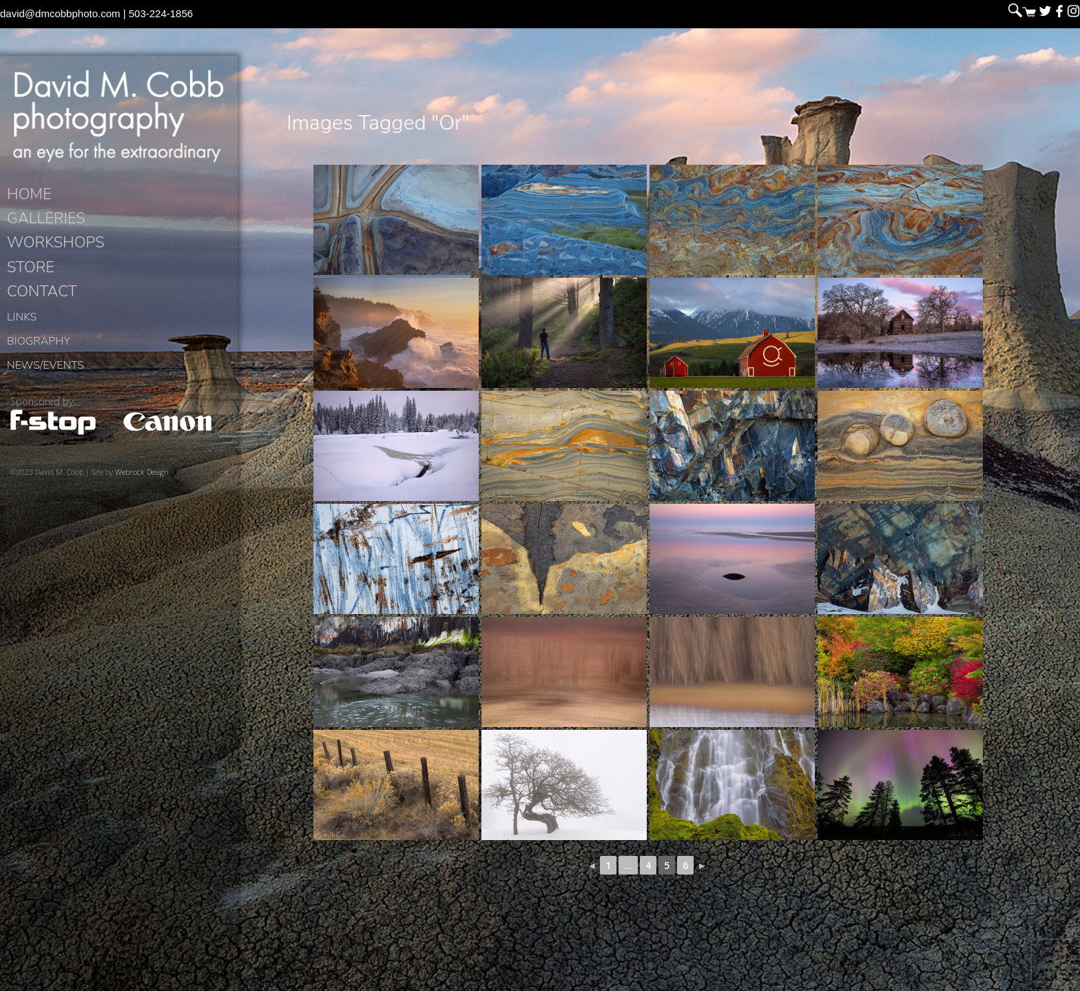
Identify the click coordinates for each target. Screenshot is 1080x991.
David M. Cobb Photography (118, 121)
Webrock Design (142, 483)
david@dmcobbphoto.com (60, 13)
